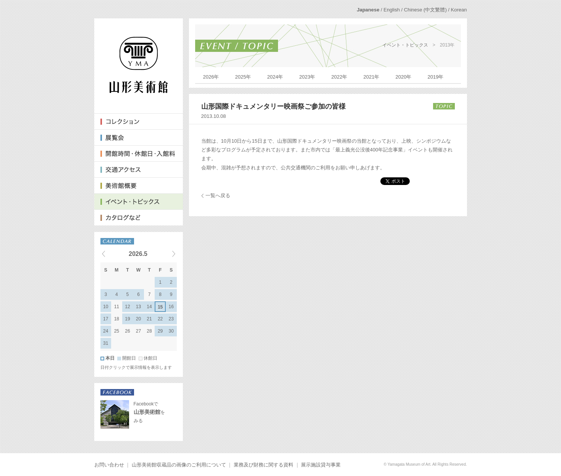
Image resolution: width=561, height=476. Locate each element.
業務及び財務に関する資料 (263, 465)
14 (149, 306)
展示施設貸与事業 (321, 465)
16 (171, 306)
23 (171, 319)
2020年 (404, 77)
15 (160, 307)
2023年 (307, 77)
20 (138, 319)
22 (160, 319)
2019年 (436, 77)
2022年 (339, 77)
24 (105, 331)
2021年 (372, 77)
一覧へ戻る (217, 195)
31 (105, 343)
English (391, 10)
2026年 (211, 77)
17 (105, 319)
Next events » (164, 253)
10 (105, 306)
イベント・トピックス (405, 45)
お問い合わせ (109, 465)
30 (171, 331)
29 (160, 331)
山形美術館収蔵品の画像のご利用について (179, 465)
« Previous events (113, 253)
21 (149, 319)
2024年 (275, 77)
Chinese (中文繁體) (425, 10)
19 (127, 319)
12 (127, 306)
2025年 (243, 77)
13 (138, 306)
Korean (459, 10)
